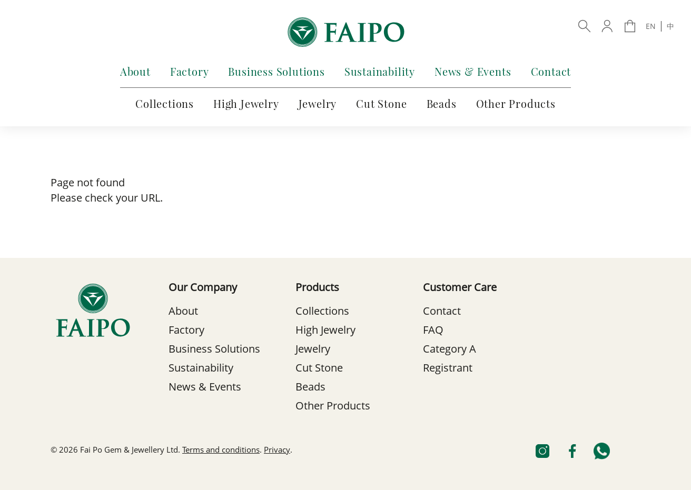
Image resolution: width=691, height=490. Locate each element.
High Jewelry (246, 103)
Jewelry (318, 103)
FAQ (433, 331)
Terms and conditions (221, 451)
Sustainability (379, 71)
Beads (442, 103)
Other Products (516, 103)
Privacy (277, 451)
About (135, 71)
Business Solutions (276, 71)
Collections (164, 103)
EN (651, 27)
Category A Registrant (449, 359)
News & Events (473, 71)
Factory (189, 71)
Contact (551, 71)
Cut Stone (381, 103)
